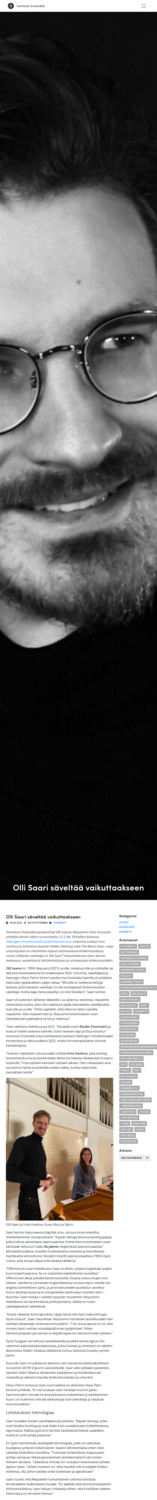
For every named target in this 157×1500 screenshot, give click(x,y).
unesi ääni (139, 1123)
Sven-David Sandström (135, 1100)
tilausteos (128, 1111)
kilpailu (125, 1011)
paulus (125, 1070)
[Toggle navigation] (143, 6)
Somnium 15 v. (129, 1088)
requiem (126, 1082)
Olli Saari (136, 1064)
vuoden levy (128, 1141)
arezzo (144, 946)
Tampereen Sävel (131, 1106)
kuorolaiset (129, 1029)
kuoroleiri (127, 1035)
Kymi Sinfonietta (131, 1058)
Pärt (137, 1070)
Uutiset (124, 922)
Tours (125, 1123)
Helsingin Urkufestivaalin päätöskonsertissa (38, 941)
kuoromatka (129, 1041)
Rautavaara (128, 1076)
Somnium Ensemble (26, 6)
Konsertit (60, 922)
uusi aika (126, 1129)
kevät (144, 1005)
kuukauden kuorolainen (136, 1052)
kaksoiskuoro (130, 999)
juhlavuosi (139, 993)
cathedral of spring (134, 958)
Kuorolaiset (127, 927)
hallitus (126, 976)
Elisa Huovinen (130, 964)
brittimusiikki (129, 952)
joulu (124, 993)
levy (123, 1064)
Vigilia (140, 1129)
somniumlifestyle (132, 1094)
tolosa (144, 1111)
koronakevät (129, 1017)
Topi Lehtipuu (129, 1117)
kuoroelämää (129, 1023)
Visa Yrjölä (127, 1135)
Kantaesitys (128, 1005)
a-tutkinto (128, 946)
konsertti (141, 1011)
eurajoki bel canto (132, 970)
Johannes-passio (131, 981)
